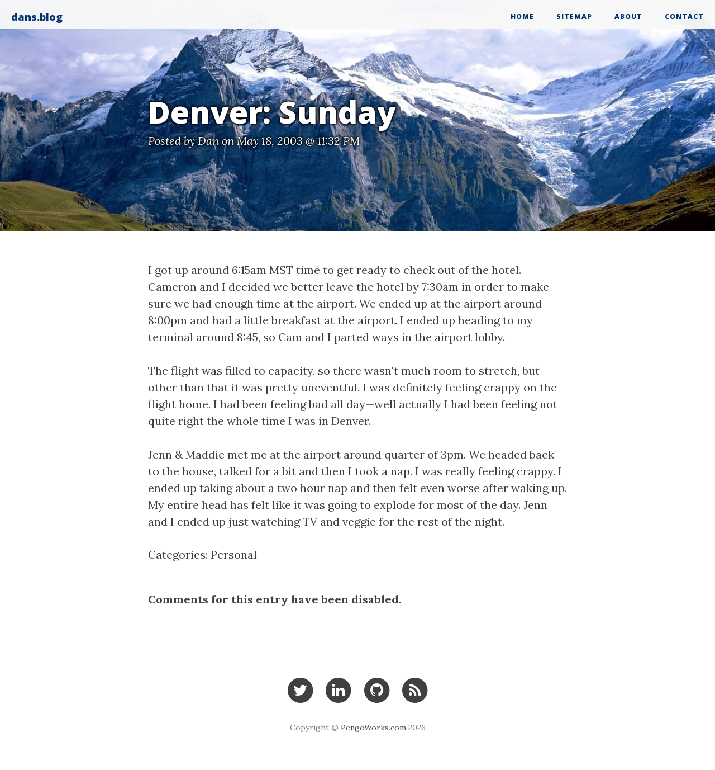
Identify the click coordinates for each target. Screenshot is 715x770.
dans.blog (37, 16)
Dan (208, 141)
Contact (684, 16)
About (628, 16)
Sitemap (574, 16)
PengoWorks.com (373, 727)
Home (522, 16)
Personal (234, 554)
